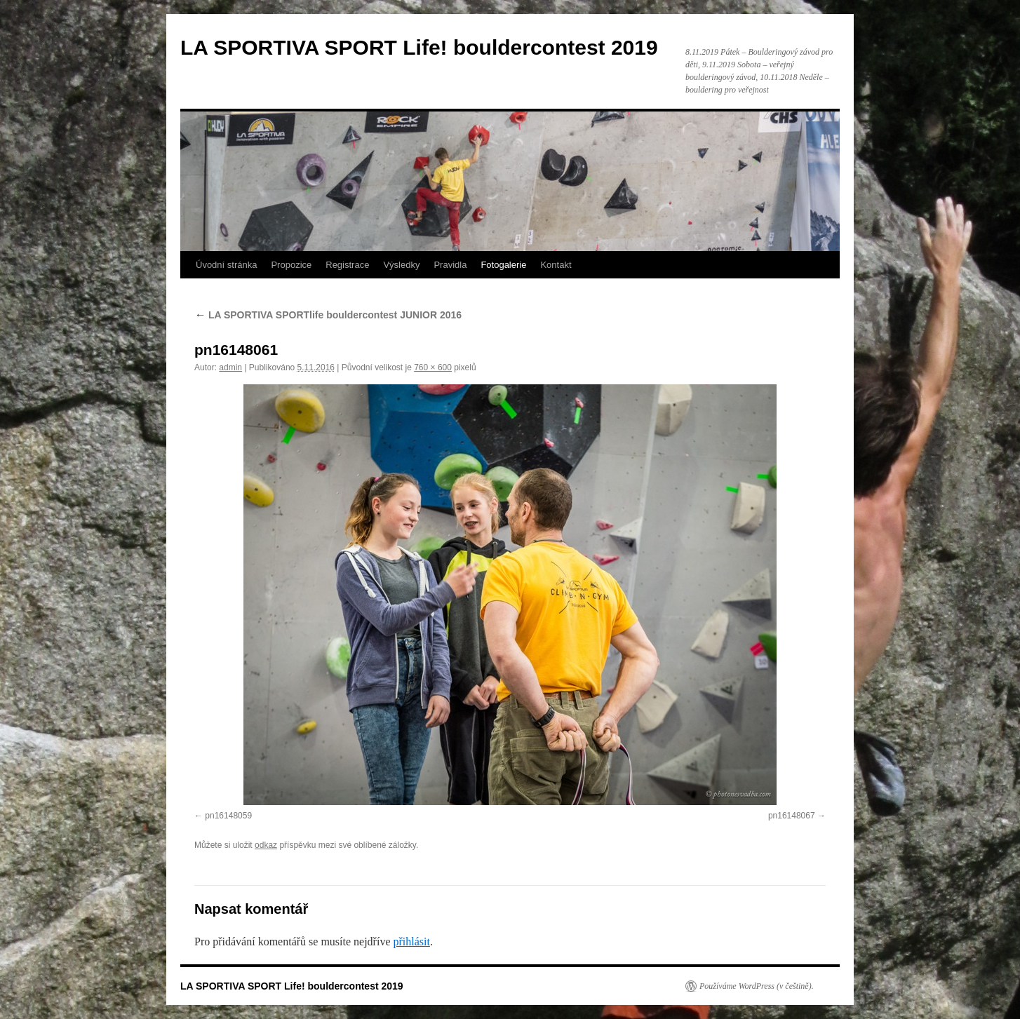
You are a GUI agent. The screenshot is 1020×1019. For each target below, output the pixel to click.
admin (230, 367)
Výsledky (401, 264)
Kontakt (555, 264)
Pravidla (450, 264)
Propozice (291, 264)
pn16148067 (791, 816)
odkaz (266, 845)
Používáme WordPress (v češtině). (756, 986)
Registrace (347, 264)
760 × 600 (433, 367)
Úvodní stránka (226, 264)
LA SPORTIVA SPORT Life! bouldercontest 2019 (419, 47)
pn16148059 (228, 816)
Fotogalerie (503, 264)
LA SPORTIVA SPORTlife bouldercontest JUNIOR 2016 (328, 314)
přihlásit (411, 941)
